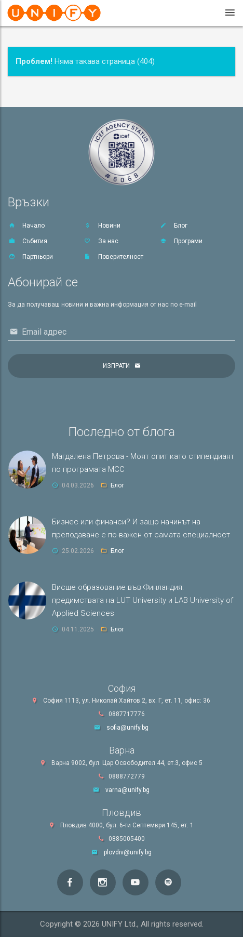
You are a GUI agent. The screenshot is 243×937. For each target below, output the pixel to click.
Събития (27, 241)
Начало (26, 225)
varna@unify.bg (127, 790)
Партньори (30, 256)
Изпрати (116, 365)
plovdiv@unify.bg (128, 852)
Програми (181, 241)
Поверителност (113, 256)
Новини (102, 225)
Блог (173, 225)
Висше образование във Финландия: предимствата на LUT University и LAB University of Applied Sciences (142, 600)
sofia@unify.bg (127, 727)
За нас (101, 241)
